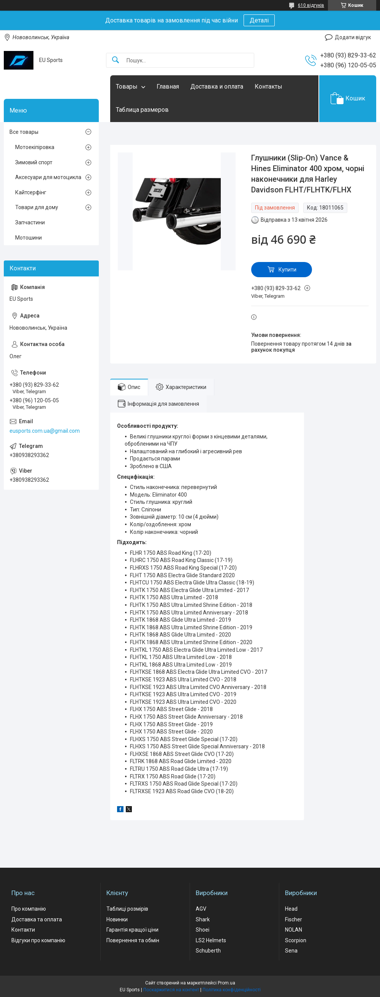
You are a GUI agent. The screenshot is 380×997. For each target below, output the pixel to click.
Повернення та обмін (132, 940)
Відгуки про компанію (38, 940)
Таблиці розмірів (127, 909)
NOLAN (293, 930)
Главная (168, 86)
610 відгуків (311, 5)
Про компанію (28, 909)
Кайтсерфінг (30, 192)
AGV (201, 909)
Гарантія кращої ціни (132, 930)
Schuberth (208, 951)
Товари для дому (36, 207)
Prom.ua (226, 983)
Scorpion (295, 940)
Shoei (202, 930)
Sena (291, 951)
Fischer (293, 919)
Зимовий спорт (33, 162)
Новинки (117, 919)
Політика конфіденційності (232, 989)
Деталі (259, 20)
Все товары (24, 132)
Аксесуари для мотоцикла (48, 177)
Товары (127, 86)
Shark (203, 919)
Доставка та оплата (36, 919)
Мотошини (28, 238)
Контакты (268, 86)
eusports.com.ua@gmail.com (45, 431)
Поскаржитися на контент (171, 989)
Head (291, 909)
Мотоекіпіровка (34, 147)
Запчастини (30, 222)
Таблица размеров (142, 109)
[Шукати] (115, 60)
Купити (287, 270)
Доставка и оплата (216, 86)
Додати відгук (353, 37)
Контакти (23, 930)
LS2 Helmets (211, 940)
